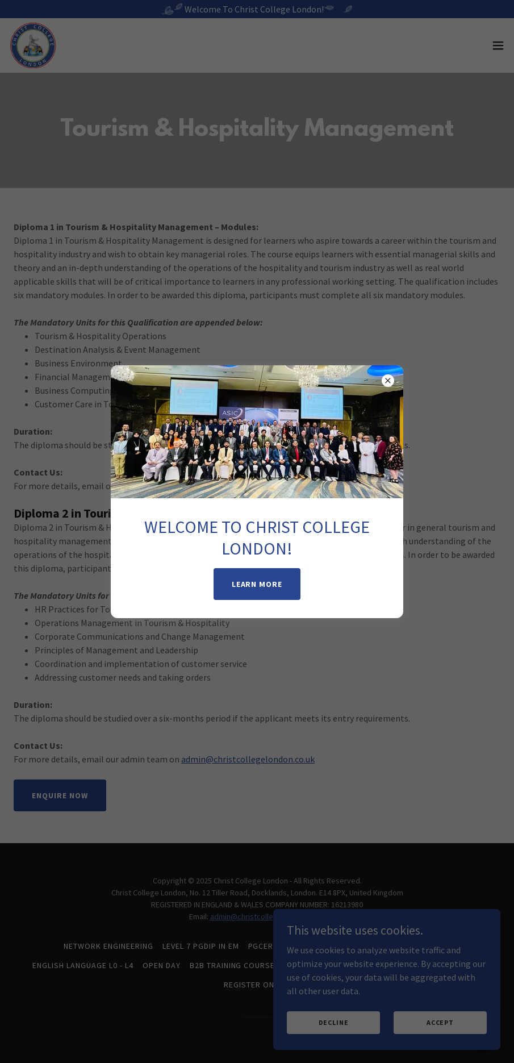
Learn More (257, 584)
